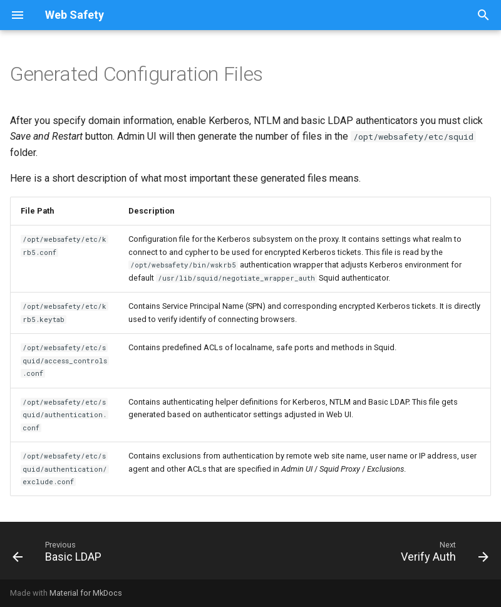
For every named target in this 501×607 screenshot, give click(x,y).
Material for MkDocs (85, 593)
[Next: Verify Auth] (442, 554)
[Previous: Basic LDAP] (59, 554)
